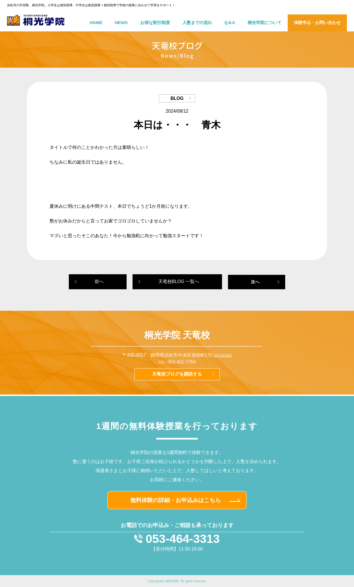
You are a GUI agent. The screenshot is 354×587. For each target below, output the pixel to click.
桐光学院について (265, 22)
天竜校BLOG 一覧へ (178, 281)
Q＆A (230, 22)
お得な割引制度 (155, 22)
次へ (255, 281)
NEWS (121, 22)
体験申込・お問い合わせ (317, 22)
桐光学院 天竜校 (177, 335)
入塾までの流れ (197, 22)
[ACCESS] (223, 355)
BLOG (177, 98)
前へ (99, 281)
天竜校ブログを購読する (177, 374)
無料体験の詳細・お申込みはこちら (175, 500)
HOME (96, 22)
